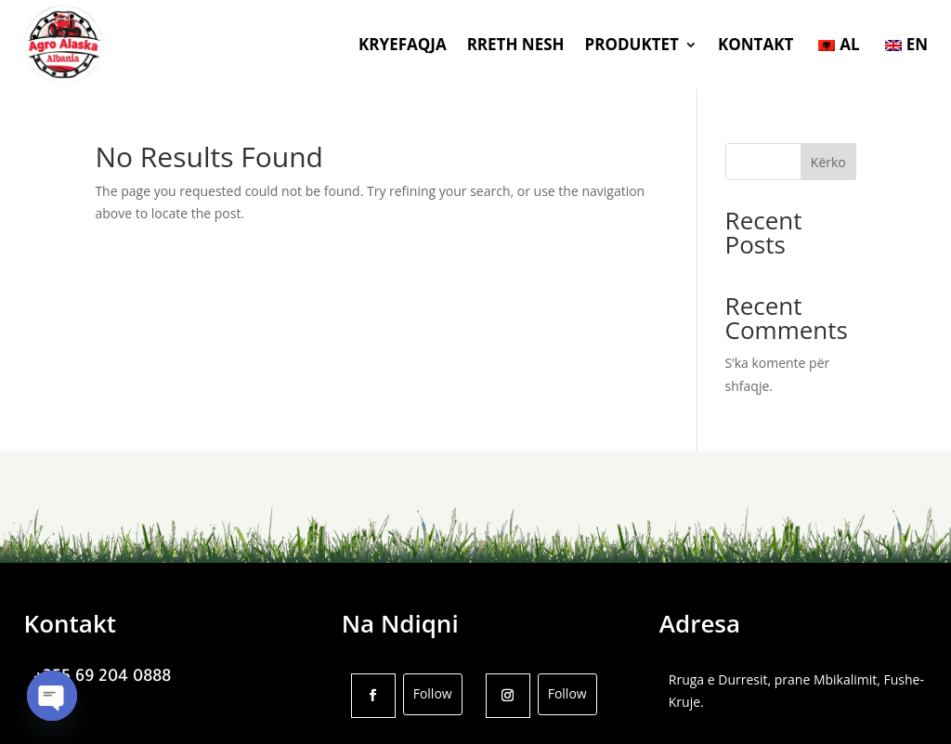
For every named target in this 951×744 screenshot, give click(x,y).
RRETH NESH (516, 44)
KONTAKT (755, 44)
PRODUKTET (632, 44)
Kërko (828, 162)
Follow (432, 693)
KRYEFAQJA (402, 44)
